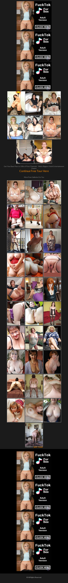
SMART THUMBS (38, 447)
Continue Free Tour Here (34, 171)
